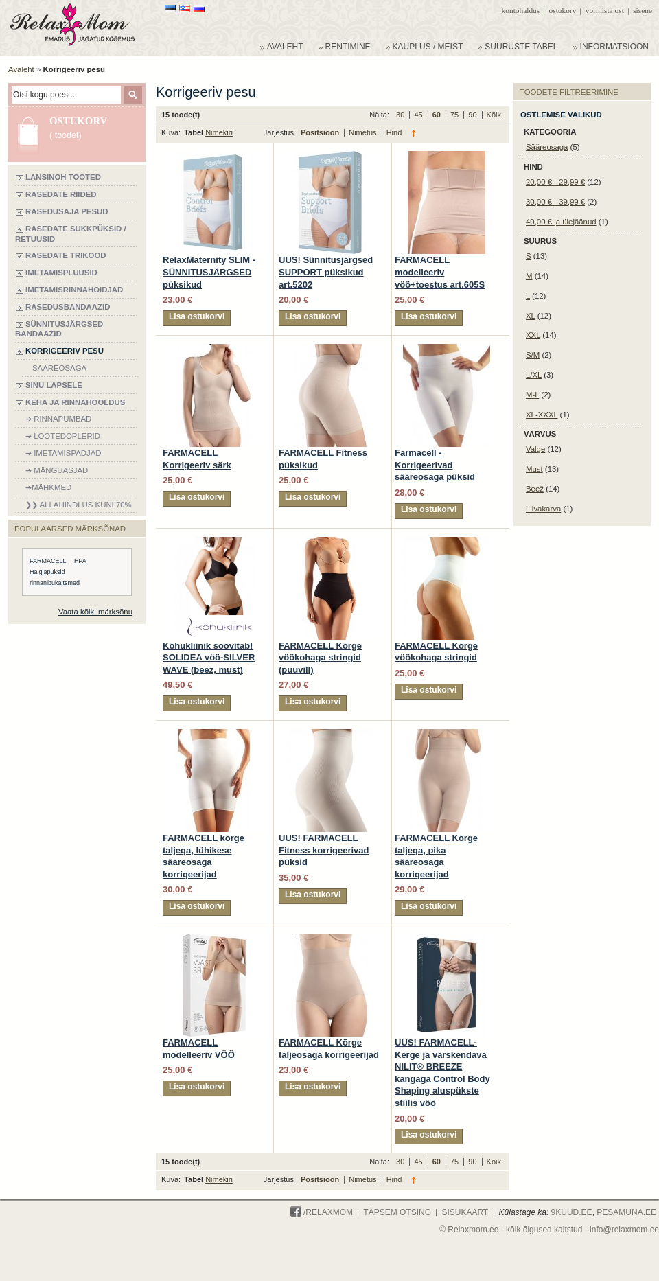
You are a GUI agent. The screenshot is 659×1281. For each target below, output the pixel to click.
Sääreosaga (547, 147)
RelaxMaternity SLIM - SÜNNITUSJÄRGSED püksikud (209, 272)
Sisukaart (464, 1212)
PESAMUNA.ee (626, 1212)
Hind (394, 132)
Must (534, 469)
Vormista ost (605, 10)
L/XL (534, 375)
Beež (535, 489)
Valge (535, 449)
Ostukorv (563, 10)
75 (455, 115)
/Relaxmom (321, 1212)
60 (437, 115)
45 (419, 115)
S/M (533, 355)
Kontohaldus (521, 10)
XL (530, 316)
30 (401, 115)
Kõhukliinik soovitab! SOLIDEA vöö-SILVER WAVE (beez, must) (209, 657)
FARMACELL (48, 560)
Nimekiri (219, 132)
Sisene (642, 10)
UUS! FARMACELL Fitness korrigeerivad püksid (324, 850)
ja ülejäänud (561, 222)
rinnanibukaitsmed (55, 582)
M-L (532, 395)
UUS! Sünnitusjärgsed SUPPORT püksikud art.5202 (326, 272)
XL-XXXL (541, 415)
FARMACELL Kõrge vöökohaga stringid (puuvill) (320, 657)
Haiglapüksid (47, 571)
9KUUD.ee (571, 1212)
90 (473, 115)
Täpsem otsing (397, 1212)
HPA (80, 560)
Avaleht (21, 69)
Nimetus (363, 132)
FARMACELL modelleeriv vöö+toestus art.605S (440, 272)
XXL (533, 335)
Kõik (494, 115)
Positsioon (321, 132)
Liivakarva (543, 509)
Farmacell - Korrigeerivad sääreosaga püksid (435, 465)
